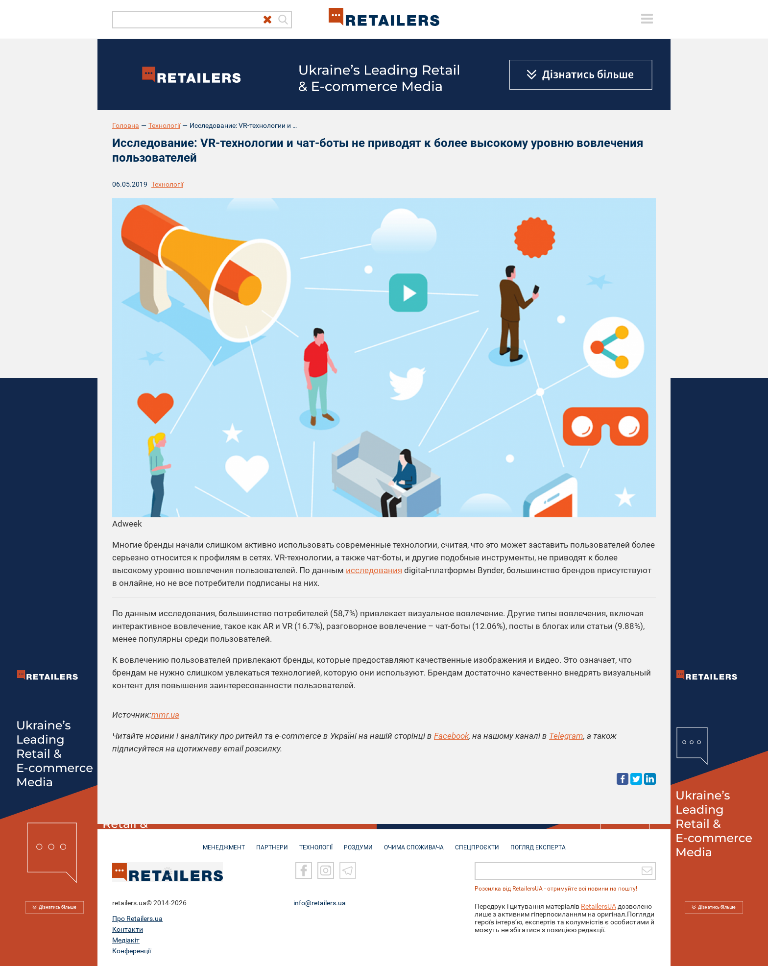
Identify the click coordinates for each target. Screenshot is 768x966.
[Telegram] (347, 870)
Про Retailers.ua (137, 918)
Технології (164, 125)
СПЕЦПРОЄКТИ (477, 842)
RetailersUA (598, 906)
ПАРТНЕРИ (272, 842)
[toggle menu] (647, 18)
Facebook (451, 736)
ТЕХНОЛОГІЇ (316, 842)
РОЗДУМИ (358, 842)
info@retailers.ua (319, 903)
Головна (125, 125)
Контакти (127, 929)
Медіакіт (126, 940)
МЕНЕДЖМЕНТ (224, 842)
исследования (374, 570)
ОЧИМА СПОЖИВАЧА (414, 842)
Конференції (131, 951)
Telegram (566, 736)
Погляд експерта (538, 842)
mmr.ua (165, 715)
